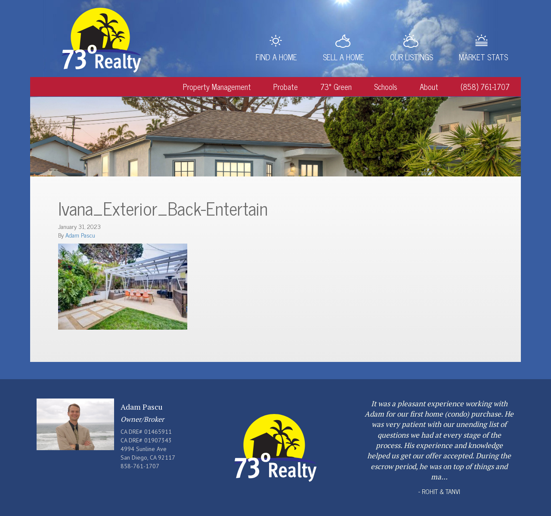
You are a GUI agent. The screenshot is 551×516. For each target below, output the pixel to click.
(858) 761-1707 (485, 86)
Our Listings (411, 56)
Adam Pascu (80, 235)
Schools (385, 86)
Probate (285, 86)
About (429, 86)
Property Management (217, 86)
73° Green (336, 86)
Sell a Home (343, 56)
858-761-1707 (140, 466)
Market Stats (483, 56)
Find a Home (276, 56)
